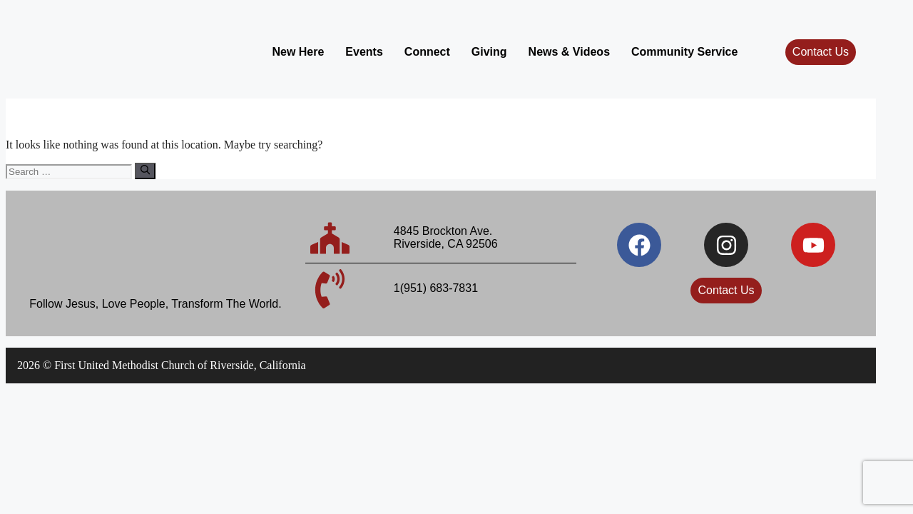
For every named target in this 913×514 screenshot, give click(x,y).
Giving (489, 52)
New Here (298, 52)
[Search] (145, 170)
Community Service (684, 52)
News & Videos (569, 52)
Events (363, 52)
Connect (427, 52)
